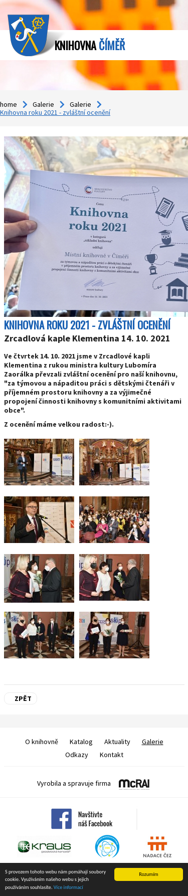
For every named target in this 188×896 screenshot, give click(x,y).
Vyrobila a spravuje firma (74, 783)
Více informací (68, 887)
